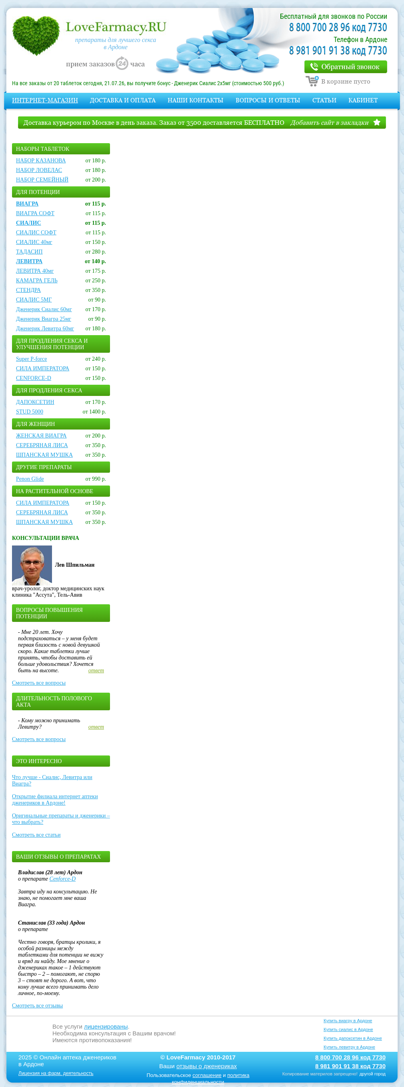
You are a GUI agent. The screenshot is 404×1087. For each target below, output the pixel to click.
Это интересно (39, 761)
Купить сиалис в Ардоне (348, 1029)
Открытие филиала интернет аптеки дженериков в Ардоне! (55, 799)
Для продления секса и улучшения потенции (52, 344)
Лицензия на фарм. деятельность (56, 1073)
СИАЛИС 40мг (34, 242)
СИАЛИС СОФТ (36, 233)
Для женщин (35, 424)
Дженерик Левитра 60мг (45, 329)
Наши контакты (196, 100)
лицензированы (106, 1026)
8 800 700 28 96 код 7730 (338, 28)
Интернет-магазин (45, 100)
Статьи (324, 100)
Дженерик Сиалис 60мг (44, 309)
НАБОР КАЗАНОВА (41, 161)
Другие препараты (44, 467)
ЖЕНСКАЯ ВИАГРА (41, 436)
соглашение (206, 1075)
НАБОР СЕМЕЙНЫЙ (42, 180)
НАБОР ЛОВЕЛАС (39, 170)
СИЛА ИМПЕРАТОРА (42, 369)
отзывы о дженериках (206, 1066)
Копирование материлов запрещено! (320, 1073)
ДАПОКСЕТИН (35, 402)
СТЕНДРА (28, 290)
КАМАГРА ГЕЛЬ (37, 281)
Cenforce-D (63, 879)
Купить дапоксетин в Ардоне (353, 1038)
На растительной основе (54, 491)
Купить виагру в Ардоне (348, 1020)
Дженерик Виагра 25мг (43, 319)
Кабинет (363, 100)
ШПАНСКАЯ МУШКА (44, 455)
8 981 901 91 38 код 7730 (338, 51)
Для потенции (38, 192)
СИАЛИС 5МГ (34, 300)
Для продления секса (49, 391)
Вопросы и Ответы (268, 100)
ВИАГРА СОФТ (35, 213)
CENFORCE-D (33, 378)
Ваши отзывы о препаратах (58, 857)
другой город (373, 1073)
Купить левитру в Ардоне (349, 1047)
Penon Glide (30, 479)
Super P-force (31, 359)
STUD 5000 (29, 412)
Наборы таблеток (42, 149)
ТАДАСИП (29, 252)
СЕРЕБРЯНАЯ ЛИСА (42, 445)
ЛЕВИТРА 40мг (35, 271)
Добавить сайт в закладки (329, 122)
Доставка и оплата (123, 100)
